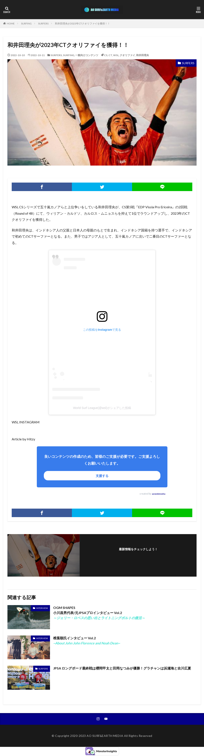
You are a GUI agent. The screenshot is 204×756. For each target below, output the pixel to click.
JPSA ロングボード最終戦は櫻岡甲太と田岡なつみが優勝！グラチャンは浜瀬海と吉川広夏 (122, 668)
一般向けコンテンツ (86, 55)
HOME (11, 23)
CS (105, 55)
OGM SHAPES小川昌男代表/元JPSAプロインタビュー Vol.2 (99, 613)
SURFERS (43, 23)
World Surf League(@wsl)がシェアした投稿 (102, 408)
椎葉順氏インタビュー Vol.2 (86, 640)
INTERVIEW (42, 608)
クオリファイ (127, 55)
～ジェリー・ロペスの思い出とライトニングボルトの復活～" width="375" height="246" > (28, 617)
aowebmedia (158, 493)
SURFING (26, 23)
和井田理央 (142, 55)
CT (110, 55)
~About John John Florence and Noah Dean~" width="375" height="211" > (28, 647)
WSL (116, 55)
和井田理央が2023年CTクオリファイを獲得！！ (82, 23)
